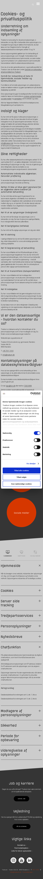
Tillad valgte (21, 477)
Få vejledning (21, 826)
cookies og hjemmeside (32, 96)
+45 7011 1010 (8, 351)
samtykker (18, 99)
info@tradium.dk (7, 143)
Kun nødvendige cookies (21, 484)
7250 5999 (28, 386)
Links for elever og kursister (21, 851)
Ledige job (21, 798)
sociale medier (6, 99)
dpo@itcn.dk (10, 386)
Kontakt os (21, 845)
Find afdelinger (27, 872)
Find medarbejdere (21, 848)
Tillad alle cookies (21, 470)
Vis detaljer (31, 464)
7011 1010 (35, 870)
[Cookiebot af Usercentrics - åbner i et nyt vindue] (30, 393)
